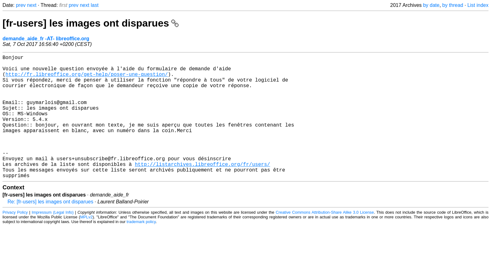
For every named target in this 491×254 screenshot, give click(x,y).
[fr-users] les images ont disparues (91, 23)
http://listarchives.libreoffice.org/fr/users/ (202, 189)
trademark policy (141, 249)
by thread (452, 5)
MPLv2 (86, 244)
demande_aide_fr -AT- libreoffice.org (46, 38)
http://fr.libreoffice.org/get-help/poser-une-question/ (87, 79)
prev (21, 5)
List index (477, 5)
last (95, 5)
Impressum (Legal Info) (53, 239)
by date (431, 5)
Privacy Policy (15, 239)
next (31, 5)
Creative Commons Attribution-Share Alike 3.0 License (325, 239)
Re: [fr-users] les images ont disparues (50, 229)
